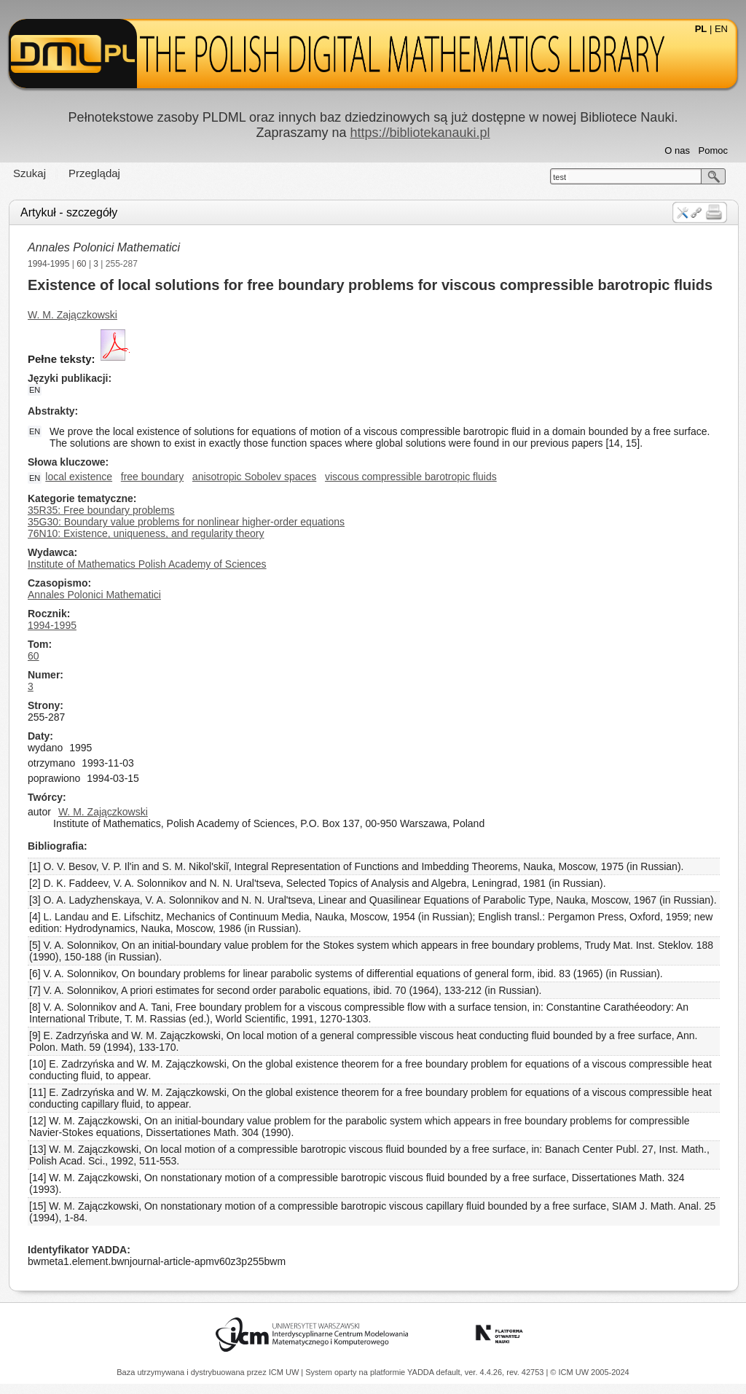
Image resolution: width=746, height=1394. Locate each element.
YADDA (421, 1372)
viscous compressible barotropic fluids (411, 476)
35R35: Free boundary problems (101, 510)
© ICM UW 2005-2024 (589, 1372)
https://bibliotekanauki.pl (420, 132)
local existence (78, 476)
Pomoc (713, 150)
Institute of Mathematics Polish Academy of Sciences (147, 564)
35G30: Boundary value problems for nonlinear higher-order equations (186, 522)
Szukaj (29, 173)
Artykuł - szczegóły (68, 212)
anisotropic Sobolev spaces (254, 476)
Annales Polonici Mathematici (104, 247)
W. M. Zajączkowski (72, 315)
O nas (677, 150)
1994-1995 (48, 264)
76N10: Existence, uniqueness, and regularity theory (146, 533)
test (559, 177)
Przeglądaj (94, 173)
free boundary (152, 476)
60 (81, 264)
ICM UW (285, 1372)
